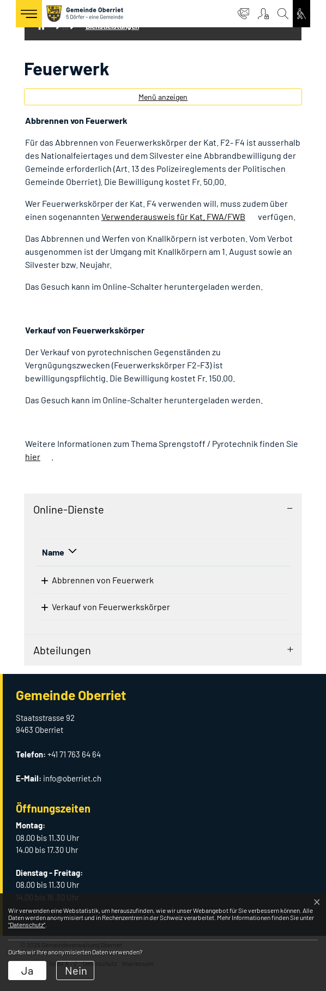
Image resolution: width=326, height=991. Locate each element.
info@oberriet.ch (72, 797)
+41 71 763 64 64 (74, 773)
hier (32, 456)
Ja (27, 970)
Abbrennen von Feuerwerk (93, 580)
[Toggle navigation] (29, 13)
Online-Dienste (68, 509)
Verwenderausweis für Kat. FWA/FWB (173, 216)
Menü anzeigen (163, 97)
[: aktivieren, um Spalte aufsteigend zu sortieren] (244, 552)
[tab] (163, 509)
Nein (76, 970)
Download (255, 583)
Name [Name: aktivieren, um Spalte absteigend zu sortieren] (53, 552)
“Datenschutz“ (26, 924)
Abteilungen (62, 668)
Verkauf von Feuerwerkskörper (101, 616)
